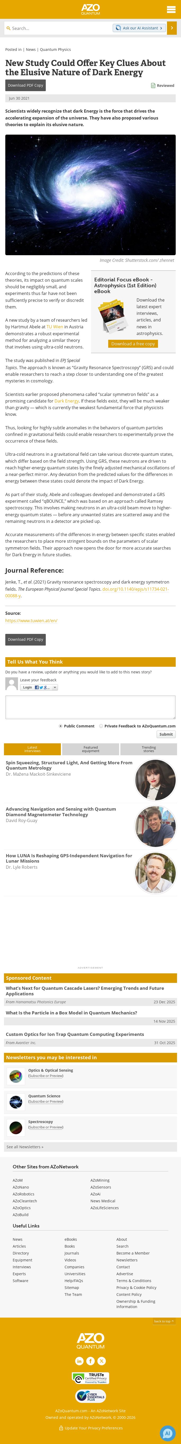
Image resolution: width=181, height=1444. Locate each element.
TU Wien (55, 327)
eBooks (71, 1239)
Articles (19, 1246)
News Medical (103, 1200)
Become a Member (133, 1253)
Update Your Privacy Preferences (90, 1427)
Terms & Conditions (133, 1280)
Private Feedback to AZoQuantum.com (140, 725)
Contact (123, 1266)
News (31, 49)
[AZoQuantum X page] (101, 1361)
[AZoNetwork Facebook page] (90, 1361)
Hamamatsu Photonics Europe (41, 1001)
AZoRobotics (23, 1193)
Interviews (22, 1266)
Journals (72, 1253)
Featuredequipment (90, 749)
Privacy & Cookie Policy (136, 1287)
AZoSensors (101, 1187)
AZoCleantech (25, 1200)
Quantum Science (44, 1095)
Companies (74, 1266)
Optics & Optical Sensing (50, 1070)
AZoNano (21, 1187)
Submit (166, 734)
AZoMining (100, 1180)
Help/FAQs (74, 1280)
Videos (70, 1259)
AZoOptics (22, 1207)
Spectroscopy (40, 1121)
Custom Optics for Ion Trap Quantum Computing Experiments (75, 1034)
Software (20, 1280)
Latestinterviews (32, 749)
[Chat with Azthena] (168, 1433)
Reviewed (165, 85)
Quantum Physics (55, 49)
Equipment (22, 1259)
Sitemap (72, 1287)
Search (122, 1246)
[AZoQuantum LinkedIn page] (79, 1361)
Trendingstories (149, 749)
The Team (73, 1294)
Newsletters (127, 1259)
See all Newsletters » (25, 1146)
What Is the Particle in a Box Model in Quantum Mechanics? (71, 1013)
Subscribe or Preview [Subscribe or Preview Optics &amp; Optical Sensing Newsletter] (45, 1075)
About (121, 1239)
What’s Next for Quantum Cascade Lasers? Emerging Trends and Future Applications (85, 990)
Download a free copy (133, 344)
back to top (164, 1321)
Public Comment (79, 725)
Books (70, 1246)
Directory (21, 1253)
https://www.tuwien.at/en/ (31, 621)
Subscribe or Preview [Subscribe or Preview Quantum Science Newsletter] (45, 1101)
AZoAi (96, 1193)
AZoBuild (21, 1214)
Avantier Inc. (26, 1042)
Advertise (124, 1273)
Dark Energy (67, 401)
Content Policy (129, 1294)
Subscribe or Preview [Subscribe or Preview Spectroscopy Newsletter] (45, 1127)
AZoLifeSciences (105, 1207)
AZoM (18, 1180)
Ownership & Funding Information (135, 1304)
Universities (75, 1273)
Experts (19, 1273)
